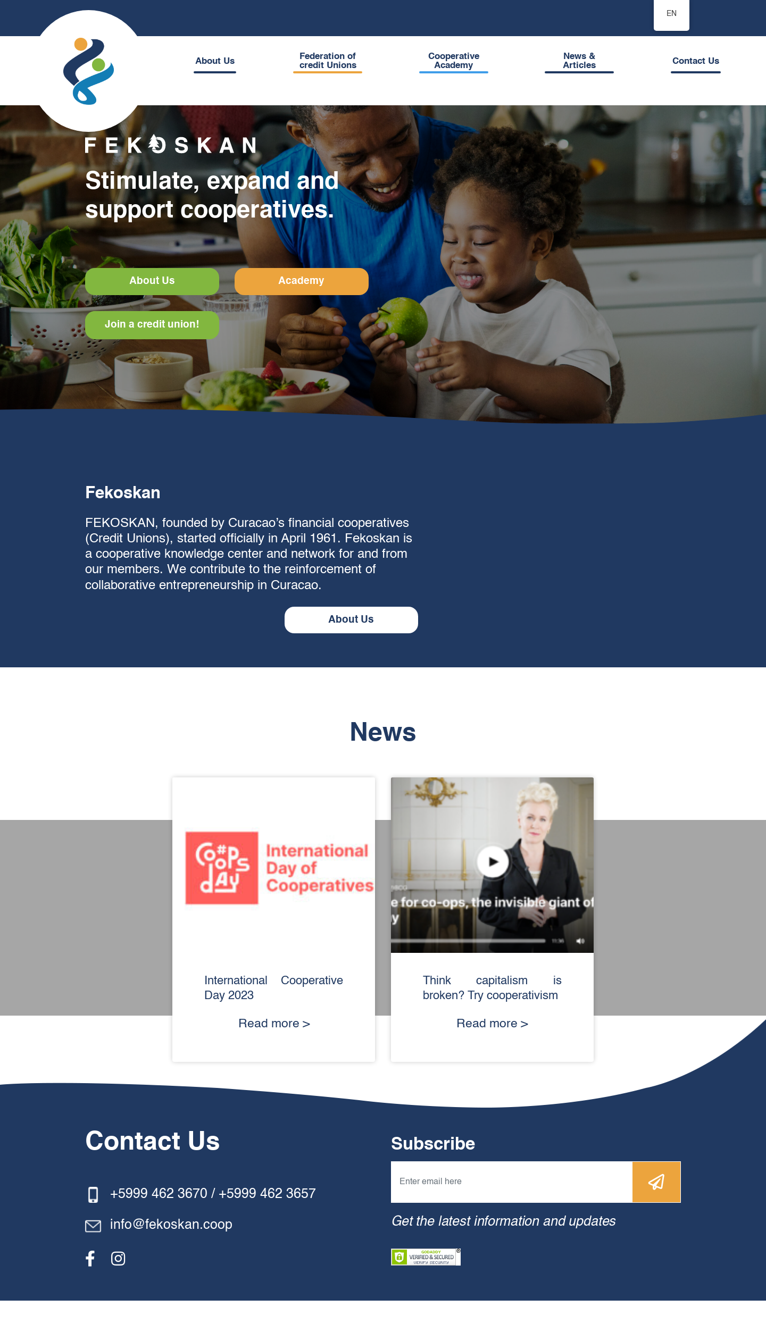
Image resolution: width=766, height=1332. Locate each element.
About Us (218, 61)
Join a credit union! (153, 355)
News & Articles (580, 61)
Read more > (274, 1056)
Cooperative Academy (455, 61)
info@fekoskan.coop (171, 1257)
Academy (153, 312)
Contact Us (695, 61)
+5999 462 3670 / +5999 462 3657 (213, 1226)
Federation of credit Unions (330, 61)
